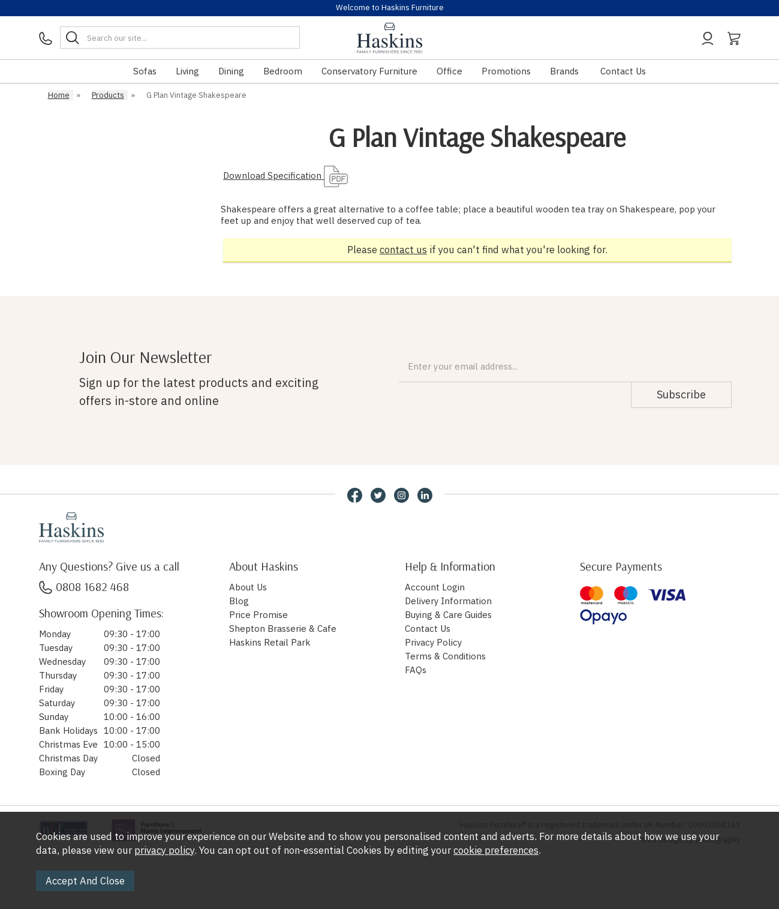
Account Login (435, 587)
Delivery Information (448, 601)
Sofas (145, 71)
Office (449, 71)
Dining (231, 71)
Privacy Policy (433, 642)
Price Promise (258, 614)
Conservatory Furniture (369, 71)
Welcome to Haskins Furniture (390, 7)
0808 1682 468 (84, 586)
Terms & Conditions (445, 656)
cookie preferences (496, 850)
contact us (403, 249)
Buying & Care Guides (448, 614)
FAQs (415, 670)
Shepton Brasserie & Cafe (282, 628)
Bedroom (282, 71)
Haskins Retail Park (270, 642)
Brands (564, 71)
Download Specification (285, 175)
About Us (248, 587)
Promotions (506, 71)
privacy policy (164, 850)
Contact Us (623, 71)
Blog (239, 601)
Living (187, 71)
